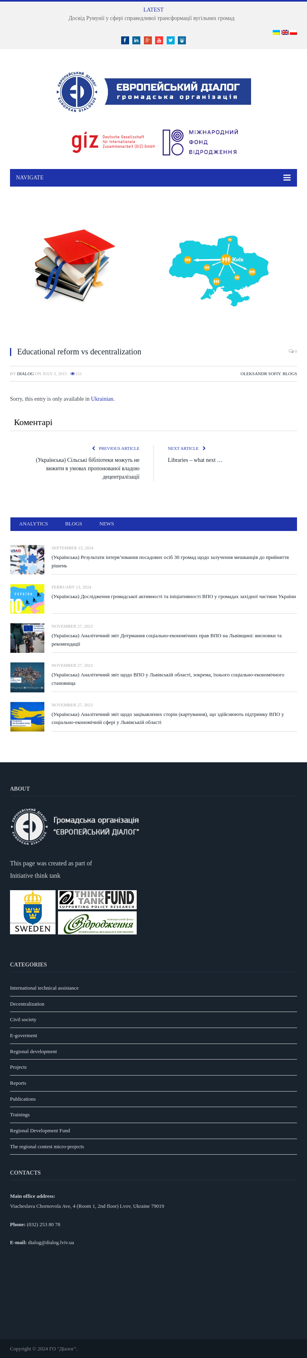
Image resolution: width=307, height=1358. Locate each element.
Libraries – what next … (195, 460)
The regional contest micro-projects (47, 1146)
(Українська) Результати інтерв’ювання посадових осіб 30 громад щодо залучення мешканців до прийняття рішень (170, 561)
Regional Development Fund (40, 1130)
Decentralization (27, 1004)
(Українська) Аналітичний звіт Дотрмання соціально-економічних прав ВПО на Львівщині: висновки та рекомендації (167, 639)
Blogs (290, 373)
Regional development (33, 1051)
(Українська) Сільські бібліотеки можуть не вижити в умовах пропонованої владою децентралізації (88, 468)
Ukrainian (102, 399)
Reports (18, 1083)
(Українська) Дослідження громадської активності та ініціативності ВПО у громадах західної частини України (174, 596)
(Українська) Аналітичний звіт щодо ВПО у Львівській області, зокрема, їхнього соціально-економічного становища (168, 679)
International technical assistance (44, 988)
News (107, 524)
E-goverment (23, 1035)
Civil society (23, 1019)
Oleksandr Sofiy (261, 373)
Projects (18, 1067)
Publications (23, 1099)
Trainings (20, 1114)
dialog (25, 373)
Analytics (33, 524)
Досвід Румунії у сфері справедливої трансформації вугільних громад (151, 18)
